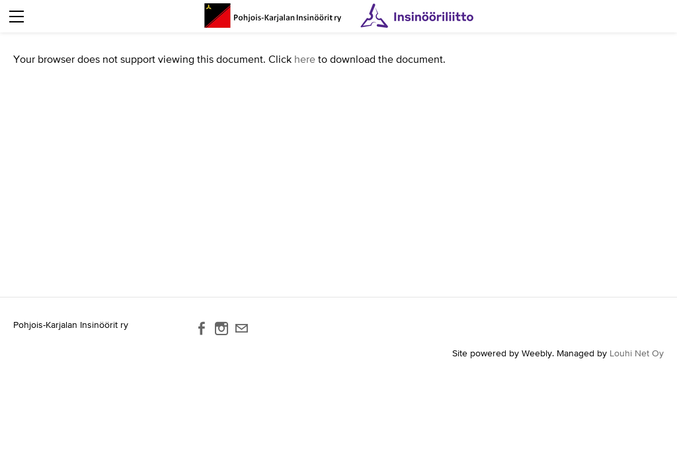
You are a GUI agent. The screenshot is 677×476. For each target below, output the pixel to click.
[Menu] (16, 16)
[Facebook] (201, 329)
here (304, 59)
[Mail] (241, 329)
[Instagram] (221, 329)
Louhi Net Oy (637, 353)
